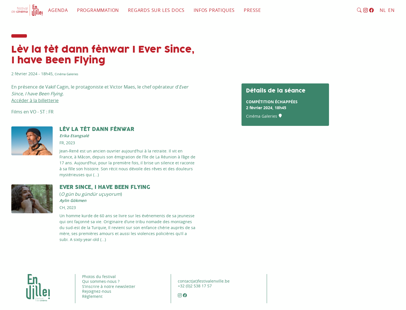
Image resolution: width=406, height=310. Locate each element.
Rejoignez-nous (96, 291)
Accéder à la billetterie (35, 100)
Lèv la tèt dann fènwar (96, 129)
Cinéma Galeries (66, 74)
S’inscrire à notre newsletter (108, 286)
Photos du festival (99, 276)
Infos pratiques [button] (214, 10)
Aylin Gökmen (72, 200)
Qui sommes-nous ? (100, 281)
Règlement (92, 296)
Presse (252, 10)
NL (383, 10)
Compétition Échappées (272, 101)
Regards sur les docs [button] (156, 10)
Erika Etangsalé (74, 135)
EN (391, 10)
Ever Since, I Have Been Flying (104, 187)
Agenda (58, 10)
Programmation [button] (98, 10)
